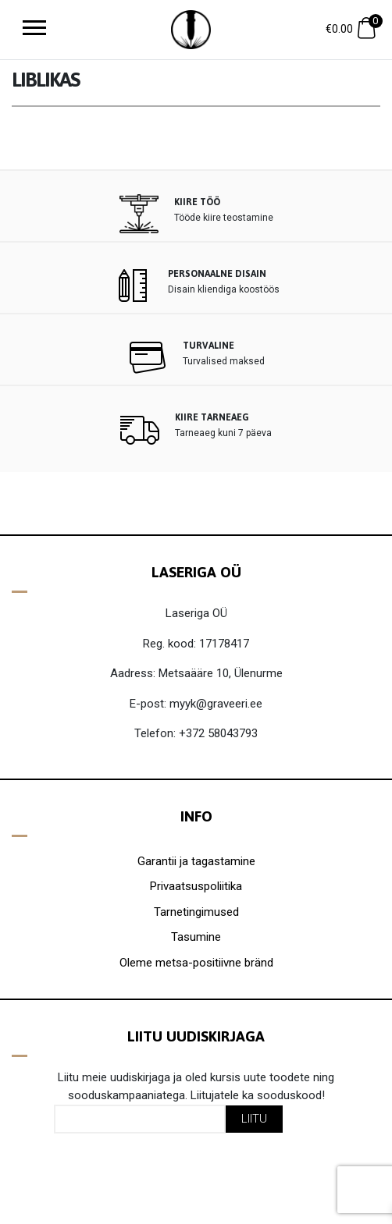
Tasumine (196, 937)
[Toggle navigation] (34, 29)
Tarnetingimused (196, 912)
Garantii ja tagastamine (196, 861)
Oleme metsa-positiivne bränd (196, 963)
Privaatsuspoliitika (196, 886)
